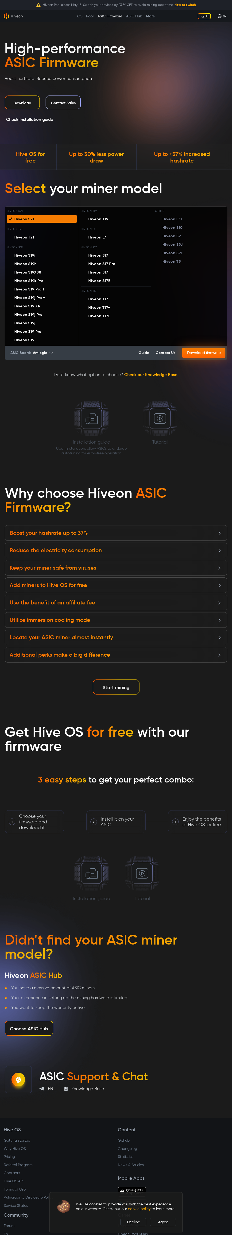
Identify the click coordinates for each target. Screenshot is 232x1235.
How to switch (185, 5)
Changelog (127, 1148)
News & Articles (131, 1165)
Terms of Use (15, 1189)
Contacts (12, 1173)
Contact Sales (63, 102)
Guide (144, 352)
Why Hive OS (15, 1148)
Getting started (17, 1140)
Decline (133, 1222)
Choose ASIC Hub (29, 1029)
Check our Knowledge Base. (151, 374)
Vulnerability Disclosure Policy (28, 1197)
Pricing (9, 1156)
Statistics (125, 1156)
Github (124, 1140)
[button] (63, 1206)
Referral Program (18, 1165)
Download (22, 102)
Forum (9, 1225)
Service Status (16, 1205)
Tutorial (160, 420)
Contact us (165, 352)
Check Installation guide (29, 119)
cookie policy (139, 1209)
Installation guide (91, 426)
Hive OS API (13, 1181)
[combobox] (44, 352)
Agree (163, 1222)
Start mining (116, 687)
